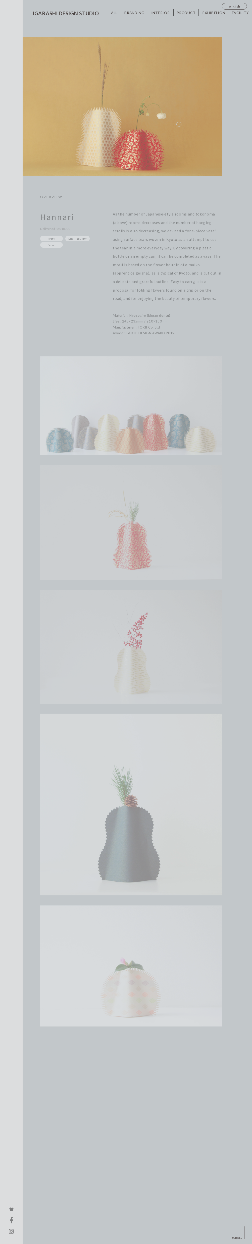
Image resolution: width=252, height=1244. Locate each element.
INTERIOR (160, 13)
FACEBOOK (11, 1220)
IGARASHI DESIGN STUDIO (66, 13)
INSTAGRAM (11, 1231)
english (234, 6)
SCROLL (237, 1237)
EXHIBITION (214, 13)
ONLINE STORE (11, 1209)
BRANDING (134, 13)
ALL (114, 13)
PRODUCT (186, 13)
